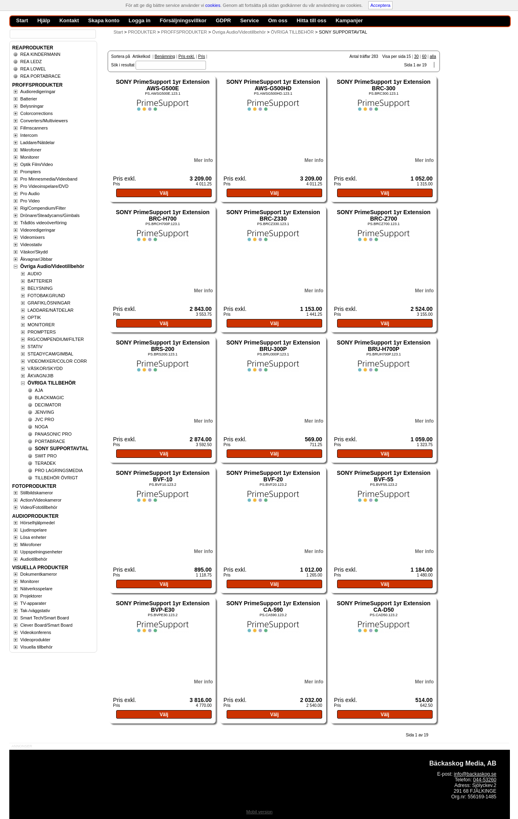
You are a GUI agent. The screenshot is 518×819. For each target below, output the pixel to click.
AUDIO (35, 273)
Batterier (28, 98)
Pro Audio (30, 193)
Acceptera (380, 5)
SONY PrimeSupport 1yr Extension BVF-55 (384, 476)
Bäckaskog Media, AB (463, 763)
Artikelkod (141, 56)
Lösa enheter (33, 537)
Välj (163, 193)
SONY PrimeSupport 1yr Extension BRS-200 (163, 345)
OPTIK (34, 317)
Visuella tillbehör (36, 647)
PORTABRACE (50, 441)
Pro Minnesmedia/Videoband (48, 179)
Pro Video (30, 200)
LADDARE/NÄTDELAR (51, 310)
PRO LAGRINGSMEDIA (59, 470)
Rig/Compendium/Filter (43, 208)
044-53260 (484, 780)
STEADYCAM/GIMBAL (50, 353)
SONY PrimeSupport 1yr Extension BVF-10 (163, 476)
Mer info (203, 160)
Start (118, 32)
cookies (212, 5)
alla (433, 56)
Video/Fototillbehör (38, 507)
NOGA (41, 426)
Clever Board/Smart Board (46, 625)
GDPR (223, 20)
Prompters (30, 171)
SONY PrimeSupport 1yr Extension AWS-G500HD (273, 85)
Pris (201, 56)
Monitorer (29, 157)
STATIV (35, 346)
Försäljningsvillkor (183, 20)
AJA (39, 390)
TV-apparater (33, 603)
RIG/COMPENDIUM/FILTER (56, 339)
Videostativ (31, 244)
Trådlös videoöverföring (43, 222)
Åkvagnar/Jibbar (36, 259)
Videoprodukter (35, 639)
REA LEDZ (31, 61)
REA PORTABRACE (40, 76)
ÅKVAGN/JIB (40, 375)
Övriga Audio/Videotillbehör (52, 266)
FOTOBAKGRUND (46, 295)
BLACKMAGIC (49, 397)
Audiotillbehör (33, 559)
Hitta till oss (312, 20)
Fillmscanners (34, 128)
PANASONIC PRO (53, 434)
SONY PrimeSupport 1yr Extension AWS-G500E (163, 85)
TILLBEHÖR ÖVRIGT (56, 477)
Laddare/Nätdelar (37, 142)
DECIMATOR (48, 404)
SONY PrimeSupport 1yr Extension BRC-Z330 (273, 215)
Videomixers (32, 237)
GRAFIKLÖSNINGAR (49, 302)
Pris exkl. (186, 56)
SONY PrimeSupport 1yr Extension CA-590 (273, 606)
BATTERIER (40, 281)
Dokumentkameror (38, 574)
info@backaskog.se (475, 774)
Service (249, 20)
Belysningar (31, 106)
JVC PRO (44, 419)
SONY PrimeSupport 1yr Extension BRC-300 (384, 85)
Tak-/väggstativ (35, 610)
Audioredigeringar (37, 91)
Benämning (165, 56)
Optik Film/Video (36, 164)
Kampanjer (349, 20)
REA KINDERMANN (40, 54)
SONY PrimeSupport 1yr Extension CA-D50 (384, 606)
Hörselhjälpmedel (37, 522)
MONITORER (41, 324)
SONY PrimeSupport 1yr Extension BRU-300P (273, 345)
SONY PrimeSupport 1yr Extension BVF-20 (273, 476)
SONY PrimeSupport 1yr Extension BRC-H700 (163, 215)
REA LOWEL (33, 68)
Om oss (277, 20)
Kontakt (69, 20)
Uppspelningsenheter (41, 551)
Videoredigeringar (37, 230)
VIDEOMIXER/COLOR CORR (57, 361)
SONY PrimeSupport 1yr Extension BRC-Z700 (384, 215)
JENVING (44, 412)
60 (424, 56)
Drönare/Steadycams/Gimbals (50, 215)
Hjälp (43, 20)
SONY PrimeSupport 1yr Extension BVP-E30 (163, 606)
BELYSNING (40, 288)
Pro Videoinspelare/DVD (44, 186)
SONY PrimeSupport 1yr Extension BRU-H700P (384, 345)
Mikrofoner (30, 149)
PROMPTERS (42, 332)
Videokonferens (35, 632)
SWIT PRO (46, 455)
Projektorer (31, 596)
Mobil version (259, 811)
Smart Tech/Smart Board (44, 617)
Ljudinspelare (33, 530)
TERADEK (45, 463)
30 (416, 56)
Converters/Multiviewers (44, 120)
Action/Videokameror (41, 500)
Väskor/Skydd (34, 251)
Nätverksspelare (36, 588)
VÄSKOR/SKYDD (45, 368)
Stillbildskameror (36, 492)
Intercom (29, 135)
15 (408, 56)
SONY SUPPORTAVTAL (61, 448)
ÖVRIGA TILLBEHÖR (52, 383)
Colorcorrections (36, 113)
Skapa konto (103, 20)
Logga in (140, 20)
